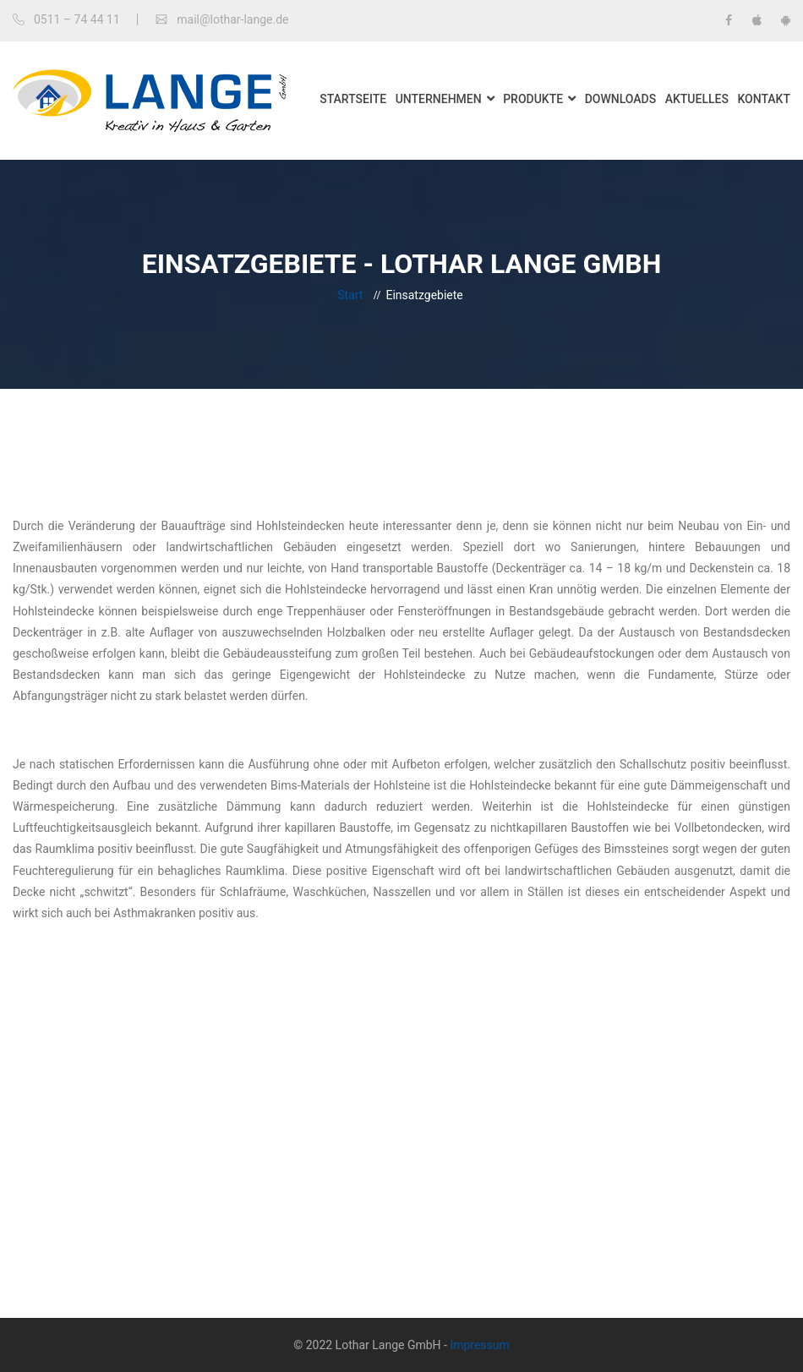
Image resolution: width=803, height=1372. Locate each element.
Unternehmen (439, 99)
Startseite (353, 99)
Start (350, 295)
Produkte (533, 99)
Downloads (621, 99)
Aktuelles (697, 99)
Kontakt (763, 99)
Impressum (479, 1345)
